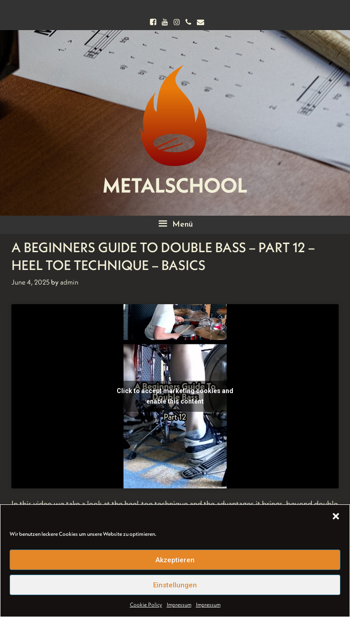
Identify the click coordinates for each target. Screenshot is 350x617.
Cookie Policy (146, 604)
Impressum (179, 604)
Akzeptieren (175, 560)
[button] (335, 516)
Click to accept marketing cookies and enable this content (175, 396)
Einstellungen (175, 585)
